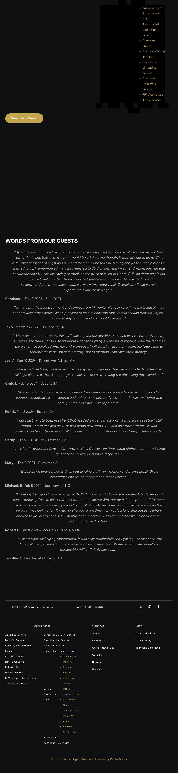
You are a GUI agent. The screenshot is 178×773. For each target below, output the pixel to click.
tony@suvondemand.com (36, 607)
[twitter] (140, 607)
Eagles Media (118, 759)
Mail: (15, 607)
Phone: (78, 607)
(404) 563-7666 (93, 607)
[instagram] (149, 607)
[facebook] (158, 607)
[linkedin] (132, 605)
